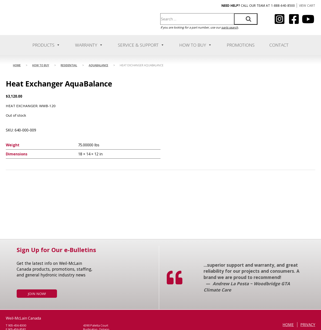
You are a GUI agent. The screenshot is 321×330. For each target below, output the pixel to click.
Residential (69, 65)
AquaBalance (98, 65)
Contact (279, 45)
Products (46, 45)
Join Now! (37, 293)
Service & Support (141, 45)
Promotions (241, 45)
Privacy (307, 324)
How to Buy (195, 45)
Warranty (89, 45)
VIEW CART (307, 5)
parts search (229, 27)
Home (17, 65)
